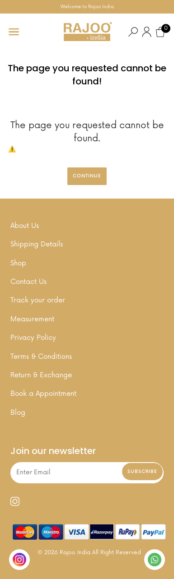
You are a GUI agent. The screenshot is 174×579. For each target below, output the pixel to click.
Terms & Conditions (41, 356)
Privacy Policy (33, 338)
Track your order (37, 300)
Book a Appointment (43, 393)
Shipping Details (36, 244)
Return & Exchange (41, 375)
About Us (24, 226)
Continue (87, 176)
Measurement (32, 319)
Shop (18, 263)
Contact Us (28, 282)
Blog (17, 412)
